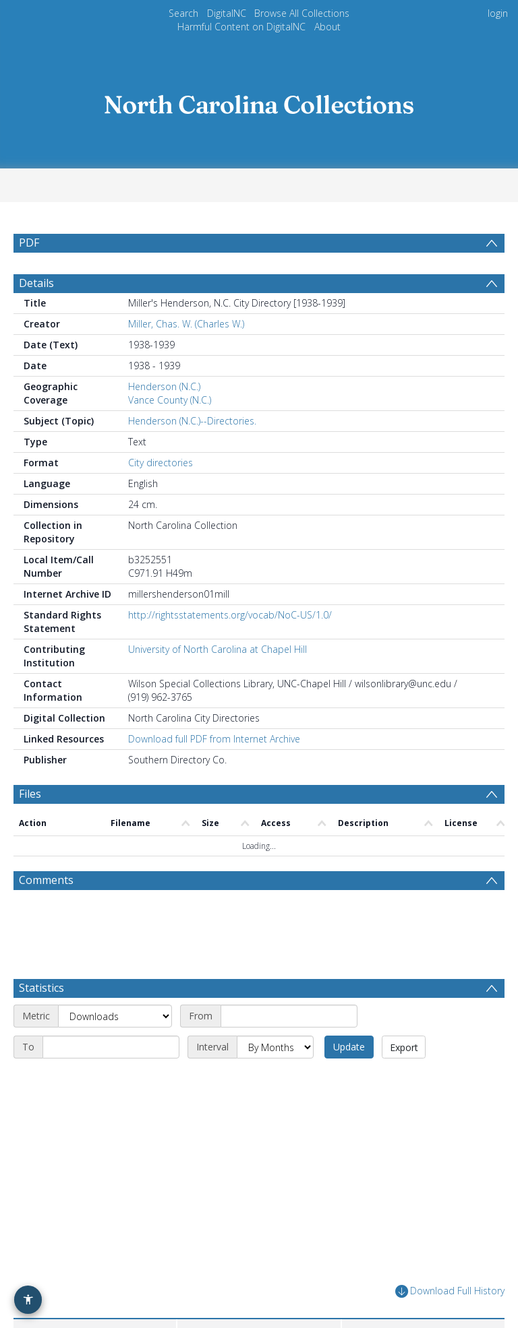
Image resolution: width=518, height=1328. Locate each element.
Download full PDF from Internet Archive (214, 738)
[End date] (110, 1047)
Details (36, 283)
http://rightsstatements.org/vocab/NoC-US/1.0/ (230, 614)
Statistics (41, 987)
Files (30, 793)
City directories (160, 462)
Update (349, 1046)
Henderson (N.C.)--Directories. (192, 420)
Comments (46, 880)
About (327, 26)
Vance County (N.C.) (169, 399)
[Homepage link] (259, 101)
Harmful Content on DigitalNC (241, 26)
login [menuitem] (498, 13)
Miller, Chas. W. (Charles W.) (186, 323)
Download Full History (450, 1291)
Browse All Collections (301, 13)
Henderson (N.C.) (164, 386)
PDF (29, 242)
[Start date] (289, 1016)
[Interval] (275, 1047)
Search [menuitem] (183, 13)
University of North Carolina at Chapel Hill (217, 649)
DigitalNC (226, 13)
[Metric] (115, 1016)
